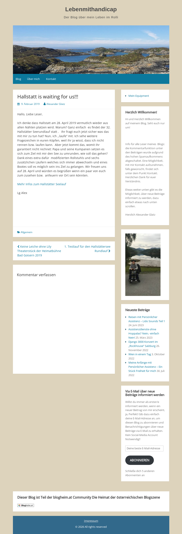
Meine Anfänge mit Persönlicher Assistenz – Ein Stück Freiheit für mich (145, 367)
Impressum (91, 521)
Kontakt (51, 79)
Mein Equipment (138, 96)
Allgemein (26, 232)
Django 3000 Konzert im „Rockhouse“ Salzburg (143, 344)
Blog (18, 79)
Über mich (33, 79)
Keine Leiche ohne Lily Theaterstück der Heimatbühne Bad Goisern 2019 (39, 251)
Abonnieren (139, 460)
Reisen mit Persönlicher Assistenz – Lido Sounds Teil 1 (146, 319)
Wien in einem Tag (139, 354)
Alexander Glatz (55, 104)
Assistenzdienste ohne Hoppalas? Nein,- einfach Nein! (143, 333)
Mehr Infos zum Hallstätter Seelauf (41, 184)
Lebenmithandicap (91, 9)
